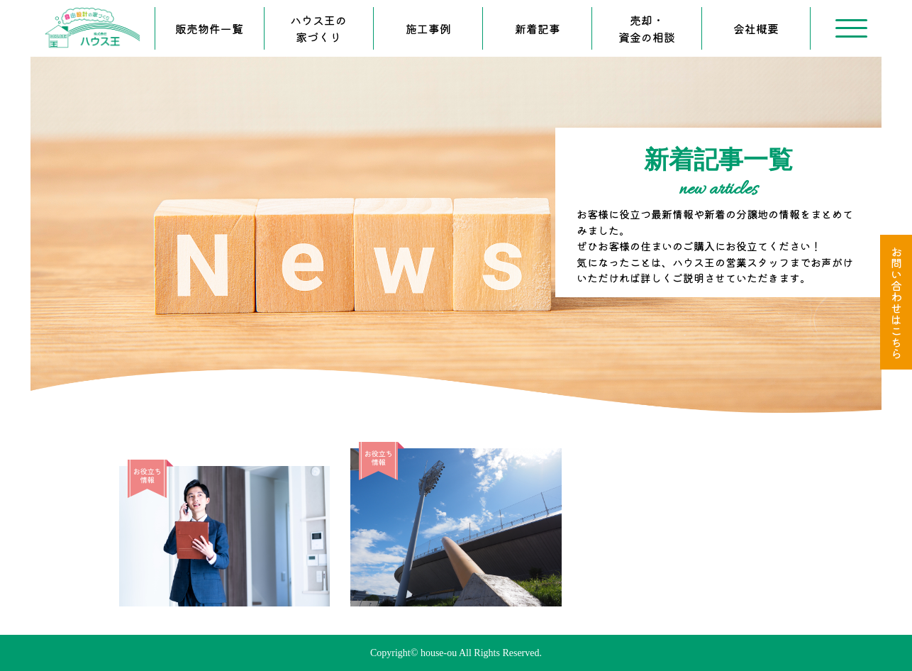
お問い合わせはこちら (896, 302)
